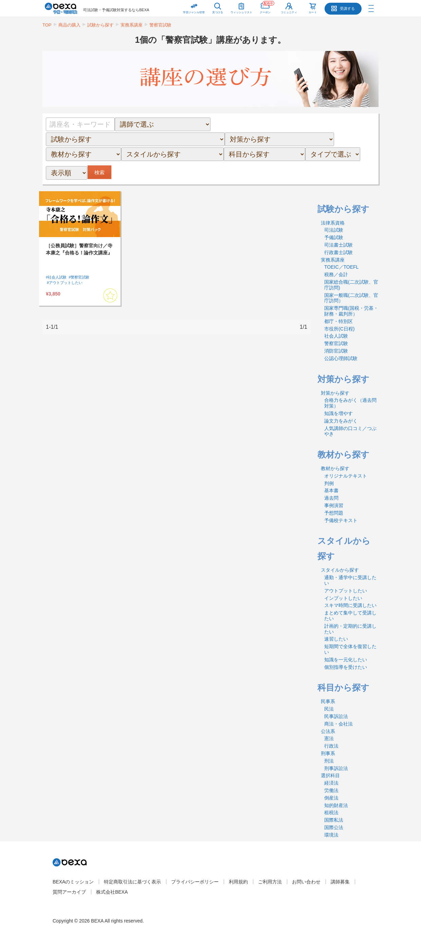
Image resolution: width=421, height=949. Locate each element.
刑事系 (328, 753)
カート (313, 12)
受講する (347, 8)
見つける (217, 12)
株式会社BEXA (112, 892)
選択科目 (330, 775)
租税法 (331, 812)
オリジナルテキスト (345, 476)
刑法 (329, 761)
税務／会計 (336, 274)
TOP (47, 25)
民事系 (328, 701)
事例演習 (333, 505)
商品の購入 (69, 25)
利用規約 (238, 881)
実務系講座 (132, 25)
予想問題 (333, 513)
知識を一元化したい (345, 659)
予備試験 (333, 237)
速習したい (336, 639)
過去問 (331, 498)
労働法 (331, 790)
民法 (329, 709)
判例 (329, 483)
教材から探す (335, 468)
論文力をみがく (341, 421)
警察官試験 (160, 25)
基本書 (331, 490)
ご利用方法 (270, 881)
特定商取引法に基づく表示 (132, 881)
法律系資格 (333, 223)
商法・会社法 (338, 724)
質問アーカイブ (69, 892)
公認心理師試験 (341, 358)
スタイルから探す (340, 570)
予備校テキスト (341, 520)
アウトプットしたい (345, 590)
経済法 (331, 783)
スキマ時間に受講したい (350, 605)
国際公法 (333, 827)
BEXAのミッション (73, 881)
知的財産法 (336, 805)
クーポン (267, 7)
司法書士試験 (338, 245)
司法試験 (333, 230)
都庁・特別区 (338, 321)
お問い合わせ (306, 881)
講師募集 (340, 881)
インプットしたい (343, 598)
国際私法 (333, 820)
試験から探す (100, 25)
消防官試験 (336, 351)
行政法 (331, 746)
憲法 (329, 738)
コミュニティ (289, 12)
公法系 (328, 731)
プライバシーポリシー (195, 881)
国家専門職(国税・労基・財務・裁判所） (351, 311)
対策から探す (335, 393)
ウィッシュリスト (241, 7)
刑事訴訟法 (336, 768)
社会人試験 (336, 336)
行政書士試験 (338, 252)
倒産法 (331, 798)
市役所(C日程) (339, 329)
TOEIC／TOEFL (341, 267)
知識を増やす (338, 413)
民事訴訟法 (336, 716)
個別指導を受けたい (345, 667)
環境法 (331, 835)
